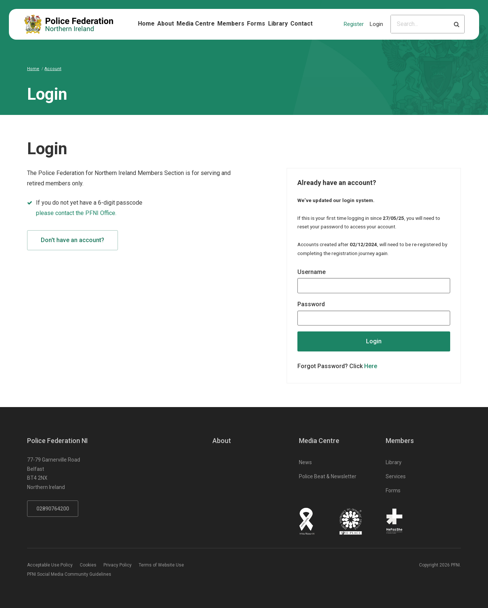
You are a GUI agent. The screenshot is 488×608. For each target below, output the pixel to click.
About (165, 23)
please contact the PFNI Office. (76, 213)
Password (311, 304)
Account (52, 68)
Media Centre (196, 23)
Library (278, 23)
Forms (256, 23)
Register (354, 24)
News (305, 462)
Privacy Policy (117, 565)
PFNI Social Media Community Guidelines (69, 574)
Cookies (88, 565)
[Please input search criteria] (420, 24)
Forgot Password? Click (337, 366)
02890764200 (52, 509)
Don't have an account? (72, 240)
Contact (301, 23)
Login (376, 24)
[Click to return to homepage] (68, 24)
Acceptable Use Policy (50, 565)
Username (311, 271)
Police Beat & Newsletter (327, 476)
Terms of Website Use (161, 565)
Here (370, 366)
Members (230, 23)
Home (146, 23)
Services (396, 476)
